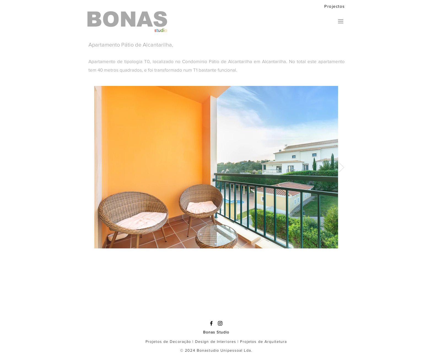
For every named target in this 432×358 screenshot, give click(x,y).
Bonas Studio (216, 332)
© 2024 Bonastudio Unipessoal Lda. (216, 350)
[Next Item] (341, 167)
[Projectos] (336, 6)
